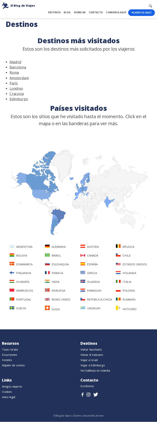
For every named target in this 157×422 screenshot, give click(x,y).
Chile (123, 256)
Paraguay (91, 291)
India (52, 282)
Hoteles (7, 360)
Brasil (53, 256)
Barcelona (18, 67)
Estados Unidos (131, 264)
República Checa (96, 300)
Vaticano (126, 308)
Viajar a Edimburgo (92, 365)
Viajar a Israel (89, 360)
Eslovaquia (57, 264)
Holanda (126, 273)
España (89, 264)
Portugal (20, 300)
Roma (14, 72)
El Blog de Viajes (62, 416)
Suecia (18, 308)
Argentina (21, 247)
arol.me (99, 416)
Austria (89, 247)
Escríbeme (87, 386)
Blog (67, 12)
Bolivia (18, 256)
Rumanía (125, 300)
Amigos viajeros (12, 387)
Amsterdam (19, 78)
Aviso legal (8, 397)
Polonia (125, 291)
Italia (123, 282)
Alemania (55, 247)
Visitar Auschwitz (91, 350)
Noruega (55, 291)
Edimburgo (19, 99)
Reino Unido (57, 300)
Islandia (90, 282)
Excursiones (9, 355)
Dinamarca (21, 264)
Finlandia (20, 273)
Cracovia (17, 93)
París (14, 83)
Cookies (7, 392)
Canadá (89, 256)
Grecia (88, 273)
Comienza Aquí (116, 12)
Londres (16, 88)
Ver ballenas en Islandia (95, 371)
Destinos (54, 12)
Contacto (96, 12)
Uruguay (90, 308)
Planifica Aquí (141, 12)
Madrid (15, 62)
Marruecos (21, 291)
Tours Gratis (10, 350)
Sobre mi (80, 12)
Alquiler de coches (13, 365)
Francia (54, 273)
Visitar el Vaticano (91, 355)
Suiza (52, 308)
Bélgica (125, 246)
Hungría (19, 282)
